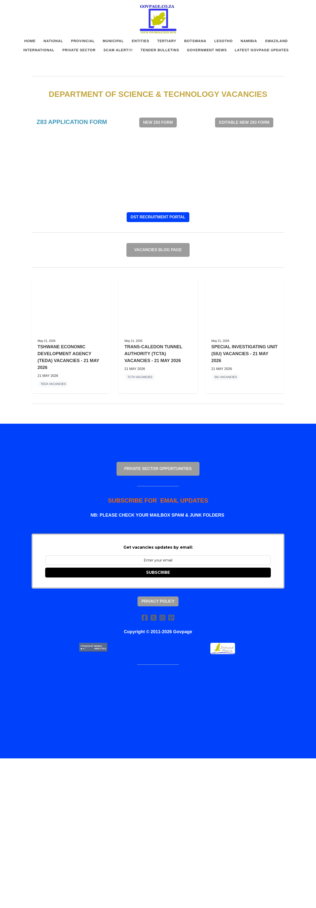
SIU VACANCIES (225, 377)
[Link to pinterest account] (171, 617)
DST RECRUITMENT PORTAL (158, 217)
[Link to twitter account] (154, 617)
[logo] (158, 19)
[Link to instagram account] (162, 617)
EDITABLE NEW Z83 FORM (244, 122)
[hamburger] (10, 8)
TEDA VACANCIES (53, 384)
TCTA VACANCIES (140, 377)
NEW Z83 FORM (158, 122)
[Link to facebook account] (145, 617)
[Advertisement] (158, 169)
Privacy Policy (158, 601)
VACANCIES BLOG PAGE (158, 250)
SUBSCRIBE (158, 572)
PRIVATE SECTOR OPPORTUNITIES (158, 469)
